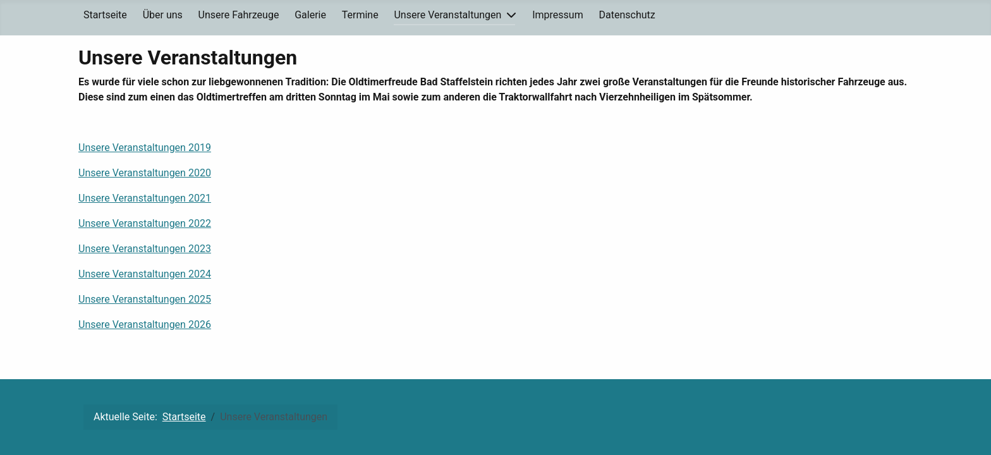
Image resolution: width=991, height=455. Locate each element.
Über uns (163, 15)
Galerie (310, 15)
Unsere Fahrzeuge (238, 15)
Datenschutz (627, 15)
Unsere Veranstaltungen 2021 (144, 198)
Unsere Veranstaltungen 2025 (144, 299)
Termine (360, 15)
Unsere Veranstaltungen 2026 (144, 324)
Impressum (557, 15)
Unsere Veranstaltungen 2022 (144, 223)
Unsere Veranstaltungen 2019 (144, 148)
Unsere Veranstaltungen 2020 (144, 173)
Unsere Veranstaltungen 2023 (144, 249)
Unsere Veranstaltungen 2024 (144, 274)
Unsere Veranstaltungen (447, 15)
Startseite (105, 15)
